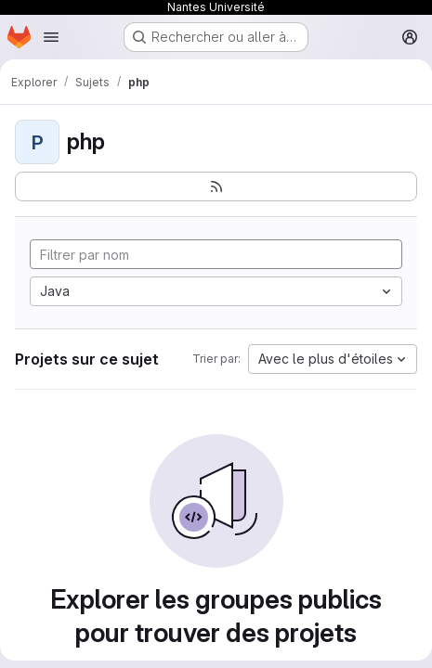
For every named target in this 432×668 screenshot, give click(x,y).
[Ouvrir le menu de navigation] (51, 37)
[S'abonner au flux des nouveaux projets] (216, 186)
